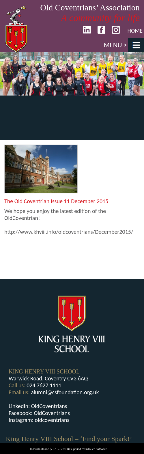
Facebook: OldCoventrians (39, 413)
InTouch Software (96, 449)
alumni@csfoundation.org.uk (65, 392)
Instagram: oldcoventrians (39, 419)
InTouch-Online (39, 449)
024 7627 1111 (44, 385)
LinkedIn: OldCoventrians (38, 406)
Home (135, 30)
